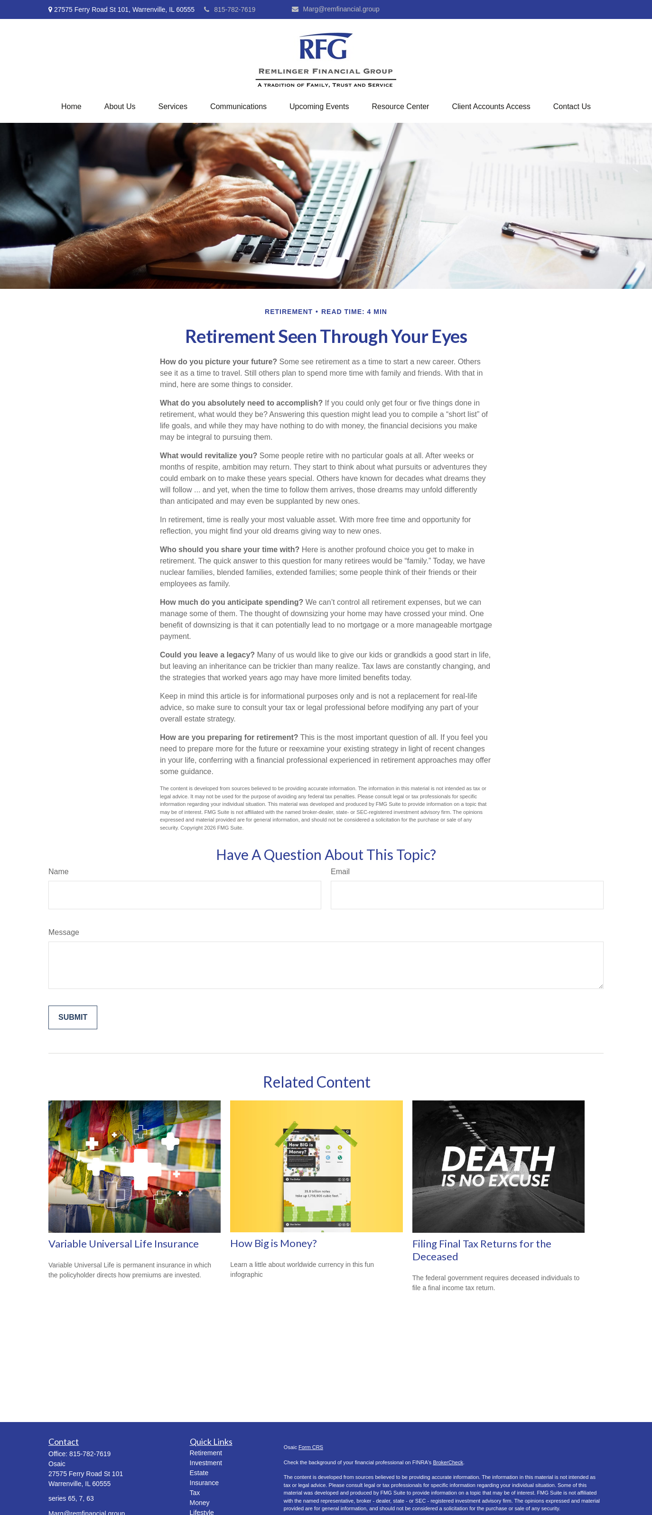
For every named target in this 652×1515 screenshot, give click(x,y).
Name (58, 872)
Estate (199, 1473)
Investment (206, 1463)
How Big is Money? (273, 1243)
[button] (71, 106)
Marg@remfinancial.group (336, 9)
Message (63, 932)
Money (200, 1502)
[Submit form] (72, 1017)
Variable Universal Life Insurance (123, 1243)
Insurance (204, 1483)
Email (340, 872)
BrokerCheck (448, 1462)
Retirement (206, 1453)
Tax (195, 1493)
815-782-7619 (229, 9)
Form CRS (310, 1447)
